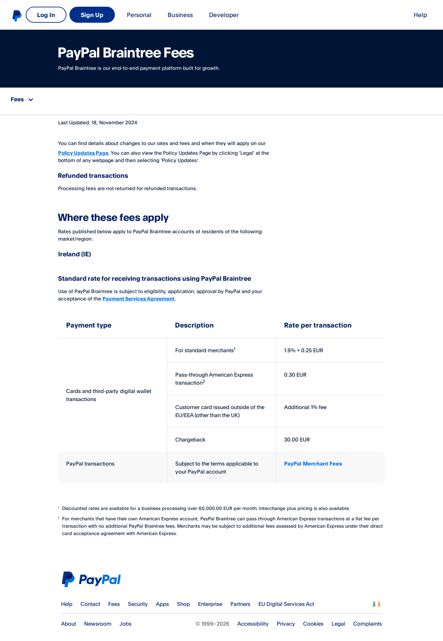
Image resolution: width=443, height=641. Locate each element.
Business (92, 14)
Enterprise (210, 600)
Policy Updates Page (83, 149)
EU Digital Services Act (286, 600)
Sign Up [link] (409, 14)
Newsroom (98, 620)
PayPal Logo (93, 576)
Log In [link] (364, 14)
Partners (240, 600)
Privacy (286, 620)
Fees (114, 600)
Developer (132, 14)
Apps (162, 600)
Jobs (126, 620)
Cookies (313, 620)
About (68, 620)
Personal (51, 14)
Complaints (367, 620)
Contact (90, 600)
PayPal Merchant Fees (313, 460)
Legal (338, 620)
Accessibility (253, 620)
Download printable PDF (385, 99)
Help (328, 14)
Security (138, 600)
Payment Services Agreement (138, 295)
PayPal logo (17, 15)
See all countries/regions (376, 600)
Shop (183, 600)
